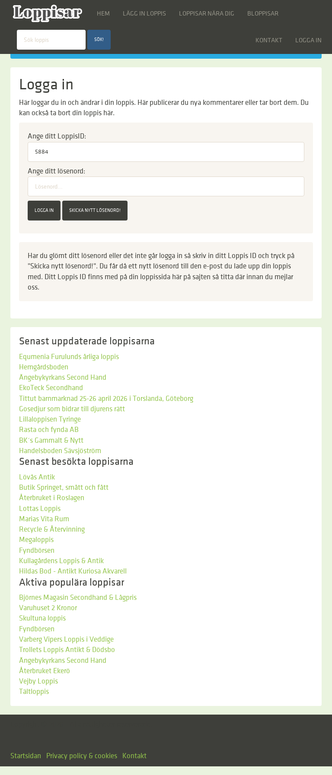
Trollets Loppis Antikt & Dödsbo (67, 650)
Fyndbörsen (36, 550)
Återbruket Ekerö (44, 671)
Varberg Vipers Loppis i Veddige (66, 639)
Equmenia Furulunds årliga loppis (69, 357)
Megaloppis (36, 540)
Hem (103, 13)
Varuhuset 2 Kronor (48, 608)
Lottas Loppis (40, 509)
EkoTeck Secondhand (51, 388)
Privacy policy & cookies (81, 756)
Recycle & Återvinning (52, 529)
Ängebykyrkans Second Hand (62, 377)
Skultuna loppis (42, 618)
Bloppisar (262, 13)
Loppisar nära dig (206, 13)
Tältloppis (34, 692)
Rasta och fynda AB (49, 430)
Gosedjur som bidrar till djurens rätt (72, 409)
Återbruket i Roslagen (51, 498)
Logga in (308, 40)
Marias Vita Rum (44, 519)
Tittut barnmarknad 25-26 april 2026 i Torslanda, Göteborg (106, 399)
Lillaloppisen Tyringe (50, 419)
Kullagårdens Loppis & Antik (61, 561)
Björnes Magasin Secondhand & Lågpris (78, 598)
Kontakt (268, 40)
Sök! (99, 39)
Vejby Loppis (38, 681)
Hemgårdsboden (43, 367)
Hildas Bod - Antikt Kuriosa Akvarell (73, 571)
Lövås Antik (37, 477)
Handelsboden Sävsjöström (60, 451)
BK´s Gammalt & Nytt (51, 440)
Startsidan (25, 756)
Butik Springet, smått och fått (64, 487)
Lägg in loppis (144, 13)
